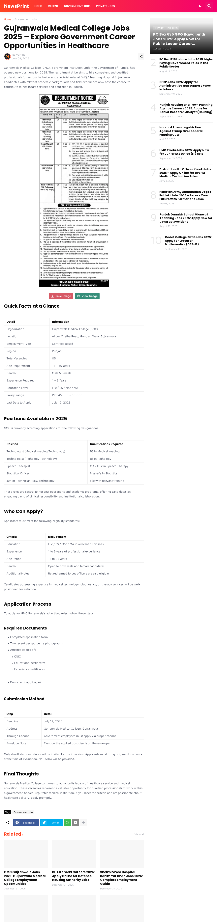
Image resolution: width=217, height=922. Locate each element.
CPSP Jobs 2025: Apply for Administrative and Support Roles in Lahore (185, 85)
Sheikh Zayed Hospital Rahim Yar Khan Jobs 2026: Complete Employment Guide (121, 878)
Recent (53, 6)
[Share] (141, 56)
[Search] (209, 6)
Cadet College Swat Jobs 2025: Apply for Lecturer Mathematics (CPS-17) (188, 240)
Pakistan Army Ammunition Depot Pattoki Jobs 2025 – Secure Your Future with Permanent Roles (185, 195)
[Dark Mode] (200, 6)
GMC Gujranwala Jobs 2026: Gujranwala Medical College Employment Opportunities (25, 878)
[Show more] (83, 822)
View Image (87, 296)
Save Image (61, 296)
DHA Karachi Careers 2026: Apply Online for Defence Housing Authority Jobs (73, 876)
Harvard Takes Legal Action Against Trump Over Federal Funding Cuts (180, 131)
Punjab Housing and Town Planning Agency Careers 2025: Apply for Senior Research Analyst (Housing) (186, 108)
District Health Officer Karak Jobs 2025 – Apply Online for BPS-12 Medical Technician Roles (185, 172)
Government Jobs (77, 6)
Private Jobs (105, 6)
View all (139, 834)
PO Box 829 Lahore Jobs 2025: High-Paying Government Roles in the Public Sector (186, 63)
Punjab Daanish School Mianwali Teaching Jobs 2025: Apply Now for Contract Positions (186, 218)
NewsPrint (16, 6)
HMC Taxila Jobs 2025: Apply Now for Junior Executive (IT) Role (184, 151)
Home (38, 6)
